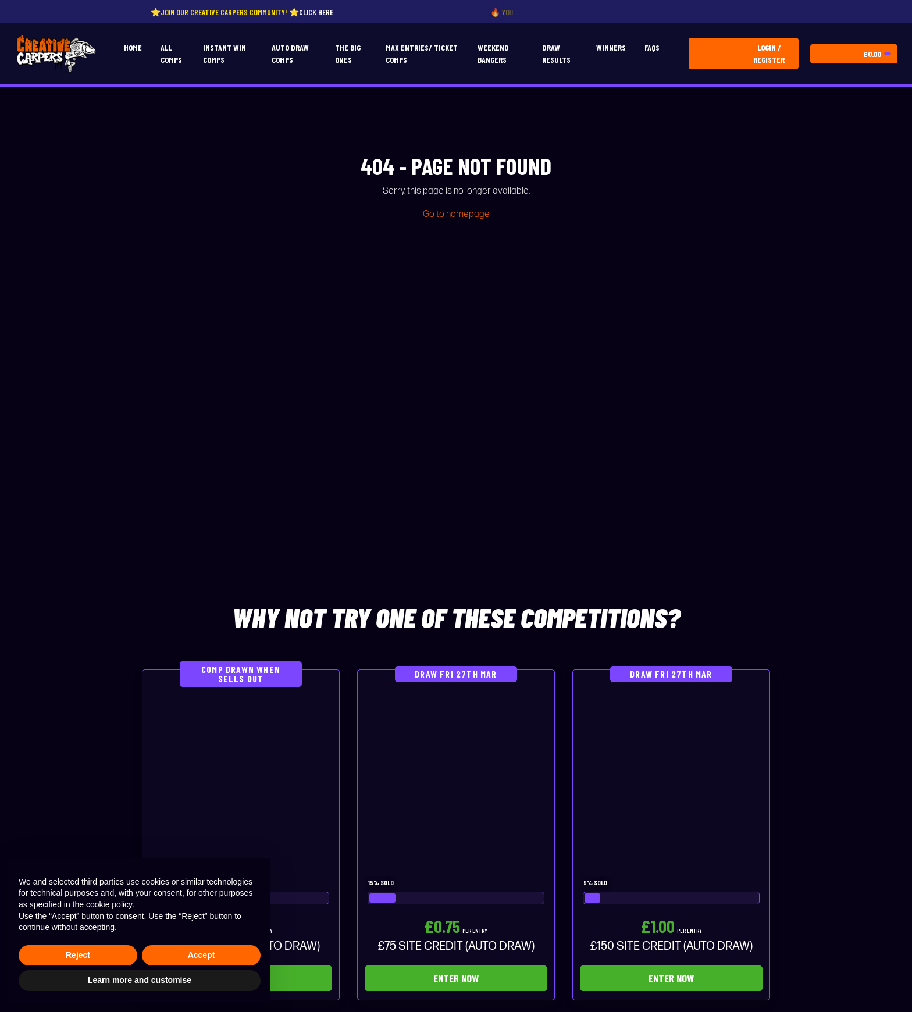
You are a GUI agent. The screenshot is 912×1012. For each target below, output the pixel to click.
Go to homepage (456, 214)
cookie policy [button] (109, 904)
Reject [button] (78, 955)
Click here (326, 12)
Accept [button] (201, 955)
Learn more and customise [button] (139, 980)
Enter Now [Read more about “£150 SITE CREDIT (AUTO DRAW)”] (671, 978)
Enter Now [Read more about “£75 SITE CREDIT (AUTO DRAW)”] (456, 978)
